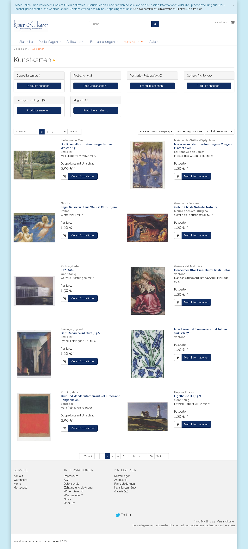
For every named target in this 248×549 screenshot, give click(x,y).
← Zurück (21, 131)
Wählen (189, 131)
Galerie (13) (121, 491)
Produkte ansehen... (39, 85)
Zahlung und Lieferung (78, 487)
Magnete (78, 100)
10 (219, 131)
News (67, 499)
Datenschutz (71, 483)
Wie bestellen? (73, 495)
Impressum (71, 475)
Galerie (154, 42)
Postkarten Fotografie (143, 75)
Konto (17, 483)
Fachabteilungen (104, 42)
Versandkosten (226, 521)
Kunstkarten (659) (125, 487)
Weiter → (75, 131)
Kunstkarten (133, 42)
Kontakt (18, 475)
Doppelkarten (25, 75)
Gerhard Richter (197, 75)
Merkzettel (20, 487)
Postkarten (79, 75)
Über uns (69, 503)
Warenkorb (21, 479)
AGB (67, 479)
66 (64, 131)
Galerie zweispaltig (156, 131)
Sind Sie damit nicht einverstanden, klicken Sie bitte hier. (167, 8)
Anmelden (221, 22)
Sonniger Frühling (28, 100)
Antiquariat (75, 42)
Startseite (26, 42)
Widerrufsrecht (73, 491)
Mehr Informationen (83, 176)
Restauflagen (50, 42)
